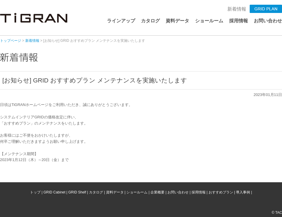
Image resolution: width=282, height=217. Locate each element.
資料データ (177, 20)
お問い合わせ (268, 20)
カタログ (150, 20)
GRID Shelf (77, 192)
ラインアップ (121, 20)
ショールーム (209, 20)
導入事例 (243, 192)
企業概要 (157, 192)
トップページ (10, 41)
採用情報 (238, 20)
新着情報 (236, 8)
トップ (35, 192)
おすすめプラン (221, 192)
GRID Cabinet (54, 192)
